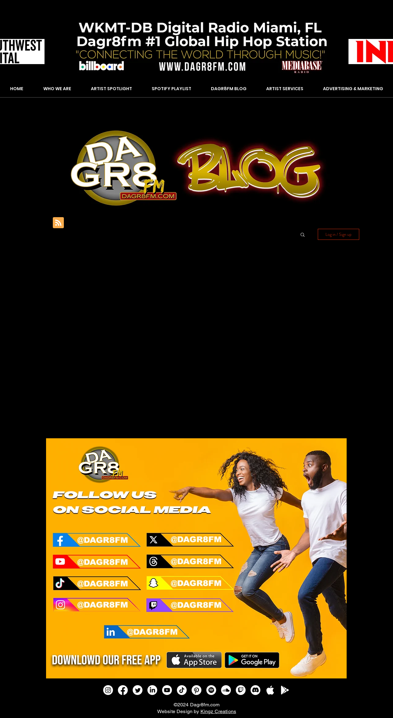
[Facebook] (123, 690)
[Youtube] (167, 690)
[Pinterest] (196, 690)
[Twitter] (137, 690)
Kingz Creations (218, 711)
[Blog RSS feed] (58, 223)
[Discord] (255, 690)
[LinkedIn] (152, 690)
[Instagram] (108, 690)
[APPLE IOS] (270, 690)
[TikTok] (182, 690)
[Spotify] (211, 690)
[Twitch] (241, 690)
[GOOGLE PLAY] (285, 690)
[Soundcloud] (226, 690)
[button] (302, 235)
